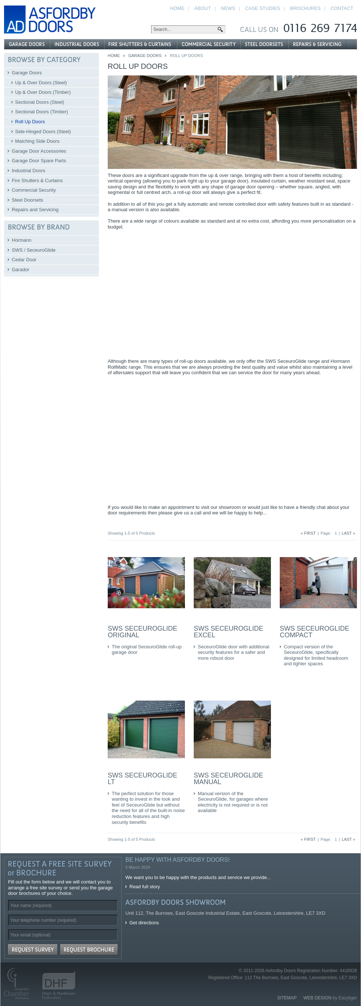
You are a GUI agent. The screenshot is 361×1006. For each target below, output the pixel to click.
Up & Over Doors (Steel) (41, 82)
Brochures (305, 8)
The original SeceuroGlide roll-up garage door (147, 649)
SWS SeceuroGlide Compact (314, 632)
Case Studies (262, 8)
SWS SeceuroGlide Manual (228, 779)
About (202, 8)
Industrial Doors (28, 170)
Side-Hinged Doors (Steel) (43, 131)
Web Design (317, 997)
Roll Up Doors (30, 121)
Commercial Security (34, 190)
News (228, 8)
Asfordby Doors (50, 19)
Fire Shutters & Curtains (37, 180)
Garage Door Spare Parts (39, 160)
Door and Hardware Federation (55, 983)
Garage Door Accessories (39, 151)
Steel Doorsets (27, 200)
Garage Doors (144, 55)
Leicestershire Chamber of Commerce (19, 983)
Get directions (144, 922)
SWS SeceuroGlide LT (142, 779)
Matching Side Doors (37, 141)
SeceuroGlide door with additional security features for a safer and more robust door (233, 652)
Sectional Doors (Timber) (41, 111)
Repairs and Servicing (35, 209)
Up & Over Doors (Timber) (43, 92)
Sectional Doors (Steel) (39, 102)
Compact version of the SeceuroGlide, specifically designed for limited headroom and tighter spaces (316, 655)
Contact (341, 8)
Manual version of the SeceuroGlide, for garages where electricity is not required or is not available (233, 802)
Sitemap (287, 997)
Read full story (144, 886)
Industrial (77, 44)
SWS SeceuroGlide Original (142, 632)
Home (114, 55)
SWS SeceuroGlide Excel (228, 632)
